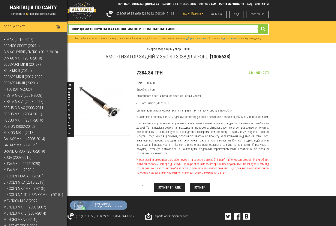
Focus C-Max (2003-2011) (24, 108)
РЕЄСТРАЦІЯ (257, 14)
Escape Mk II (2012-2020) (24, 76)
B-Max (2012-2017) (19, 39)
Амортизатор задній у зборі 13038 (168, 49)
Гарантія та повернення (179, 4)
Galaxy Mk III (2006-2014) (25, 139)
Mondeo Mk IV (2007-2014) (25, 213)
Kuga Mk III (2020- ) (19, 170)
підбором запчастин (195, 38)
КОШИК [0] (216, 14)
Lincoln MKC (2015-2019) (24, 182)
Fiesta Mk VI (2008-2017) (24, 101)
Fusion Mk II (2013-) (20, 132)
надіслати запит (230, 38)
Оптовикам (207, 4)
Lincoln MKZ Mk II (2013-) (25, 188)
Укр (186, 13)
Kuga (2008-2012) (18, 157)
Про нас (123, 4)
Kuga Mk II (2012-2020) (22, 163)
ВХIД (236, 14)
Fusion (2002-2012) (19, 126)
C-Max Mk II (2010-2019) (23, 58)
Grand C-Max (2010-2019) (25, 151)
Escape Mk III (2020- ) (21, 83)
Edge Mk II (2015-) (18, 70)
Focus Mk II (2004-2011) (23, 114)
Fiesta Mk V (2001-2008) (23, 95)
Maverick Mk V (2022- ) (22, 201)
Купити (199, 187)
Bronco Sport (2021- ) (22, 45)
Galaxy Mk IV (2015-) (21, 145)
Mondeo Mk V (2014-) (21, 219)
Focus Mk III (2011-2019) (24, 120)
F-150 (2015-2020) (18, 89)
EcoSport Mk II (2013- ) (22, 64)
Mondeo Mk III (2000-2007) (25, 207)
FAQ (249, 4)
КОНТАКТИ (262, 4)
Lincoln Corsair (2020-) (24, 176)
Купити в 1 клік (169, 187)
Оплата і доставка (145, 4)
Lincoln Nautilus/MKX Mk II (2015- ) (34, 194)
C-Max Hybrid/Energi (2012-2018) (31, 52)
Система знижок (231, 4)
